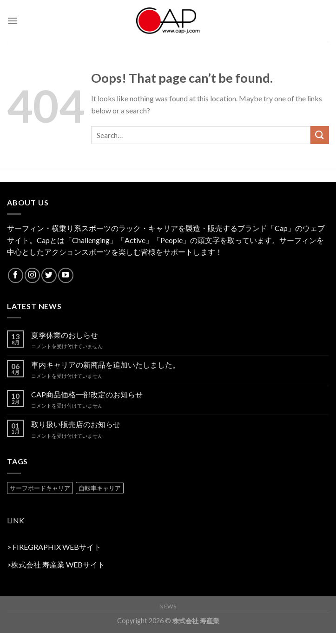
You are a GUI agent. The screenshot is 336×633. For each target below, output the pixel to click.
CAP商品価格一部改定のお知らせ (87, 394)
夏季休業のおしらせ (64, 334)
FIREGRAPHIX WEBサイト (57, 546)
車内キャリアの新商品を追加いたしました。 (105, 364)
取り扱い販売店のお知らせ (75, 424)
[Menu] (12, 20)
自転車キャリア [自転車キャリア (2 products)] (100, 488)
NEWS (167, 606)
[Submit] (319, 135)
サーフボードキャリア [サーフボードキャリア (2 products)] (40, 488)
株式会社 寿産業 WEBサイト (58, 564)
